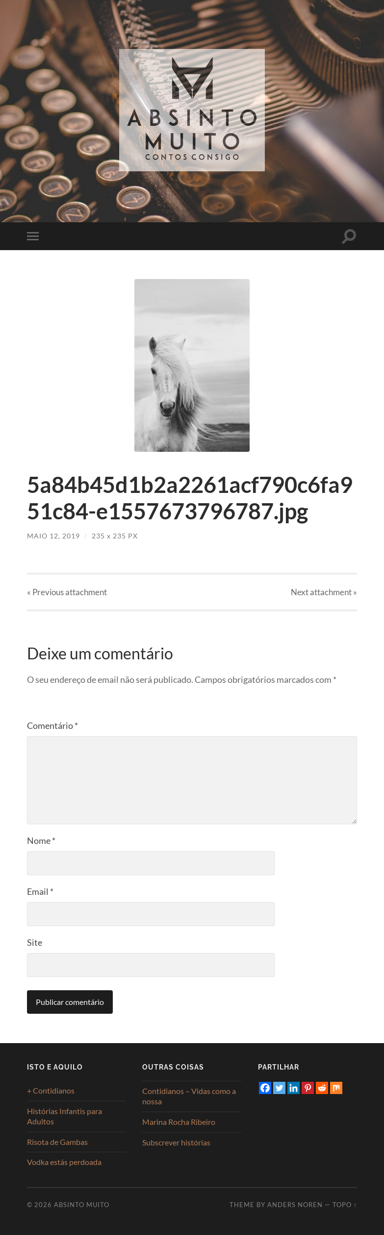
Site (34, 942)
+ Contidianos (51, 1090)
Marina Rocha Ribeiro (178, 1121)
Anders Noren (295, 1205)
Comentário (52, 725)
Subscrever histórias (176, 1142)
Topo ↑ (345, 1205)
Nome (41, 840)
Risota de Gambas (57, 1141)
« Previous (67, 592)
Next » (324, 592)
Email (40, 891)
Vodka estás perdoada (64, 1161)
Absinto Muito (81, 1205)
